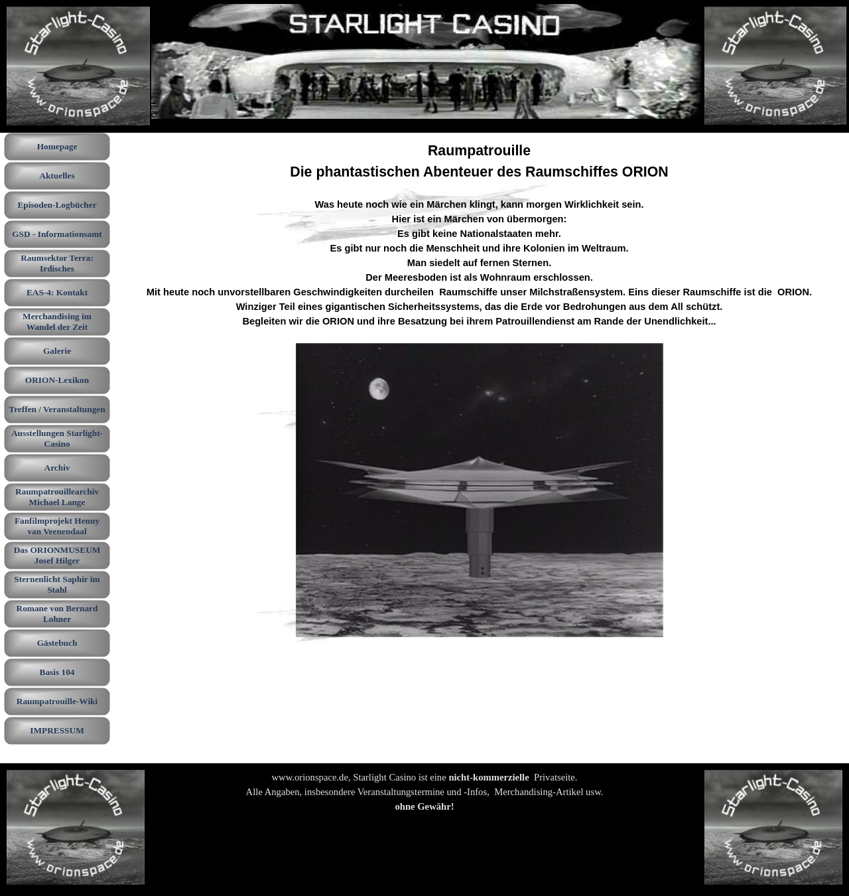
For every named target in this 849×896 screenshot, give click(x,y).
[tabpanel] (479, 389)
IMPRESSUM (57, 730)
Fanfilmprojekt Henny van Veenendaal (57, 526)
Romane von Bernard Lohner (57, 613)
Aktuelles (56, 176)
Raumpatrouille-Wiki (57, 701)
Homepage (57, 146)
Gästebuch (57, 643)
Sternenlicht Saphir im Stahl (56, 584)
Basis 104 (57, 672)
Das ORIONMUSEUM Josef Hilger (57, 555)
